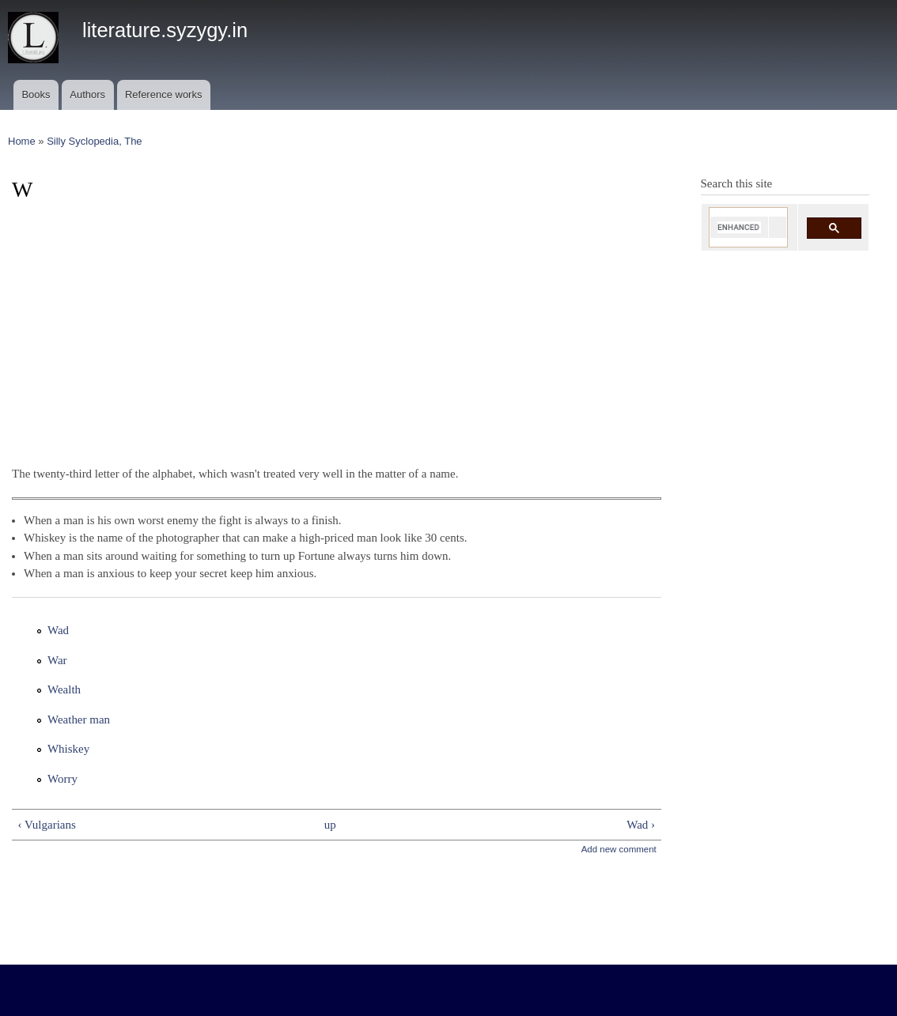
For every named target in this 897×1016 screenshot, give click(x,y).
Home (22, 141)
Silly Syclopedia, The (94, 141)
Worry (62, 778)
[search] (739, 227)
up (330, 824)
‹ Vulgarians (46, 824)
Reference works (163, 94)
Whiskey (68, 748)
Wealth (64, 689)
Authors (87, 94)
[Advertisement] (336, 327)
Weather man (78, 719)
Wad (58, 630)
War (57, 660)
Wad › (640, 824)
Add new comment (619, 849)
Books (35, 94)
